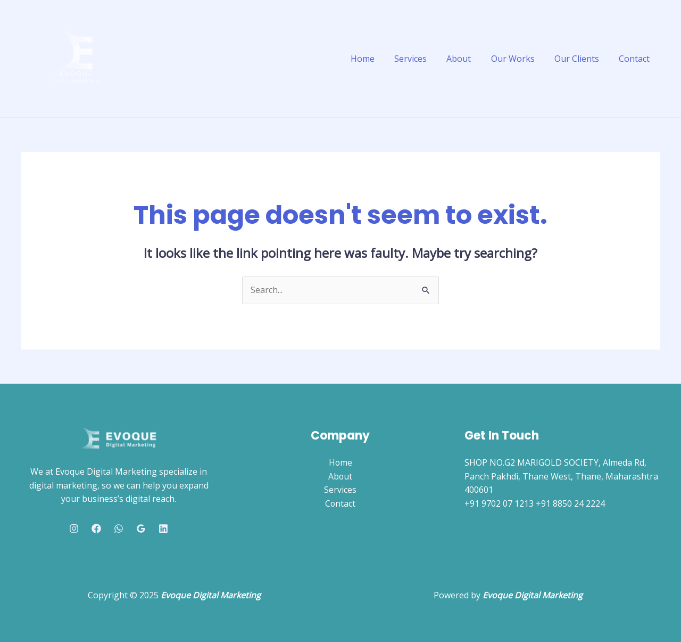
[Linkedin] (163, 528)
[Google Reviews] (141, 528)
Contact (635, 58)
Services (423, 58)
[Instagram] (74, 528)
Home (378, 58)
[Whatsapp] (118, 528)
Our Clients (581, 58)
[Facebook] (96, 528)
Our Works (520, 58)
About (468, 58)
